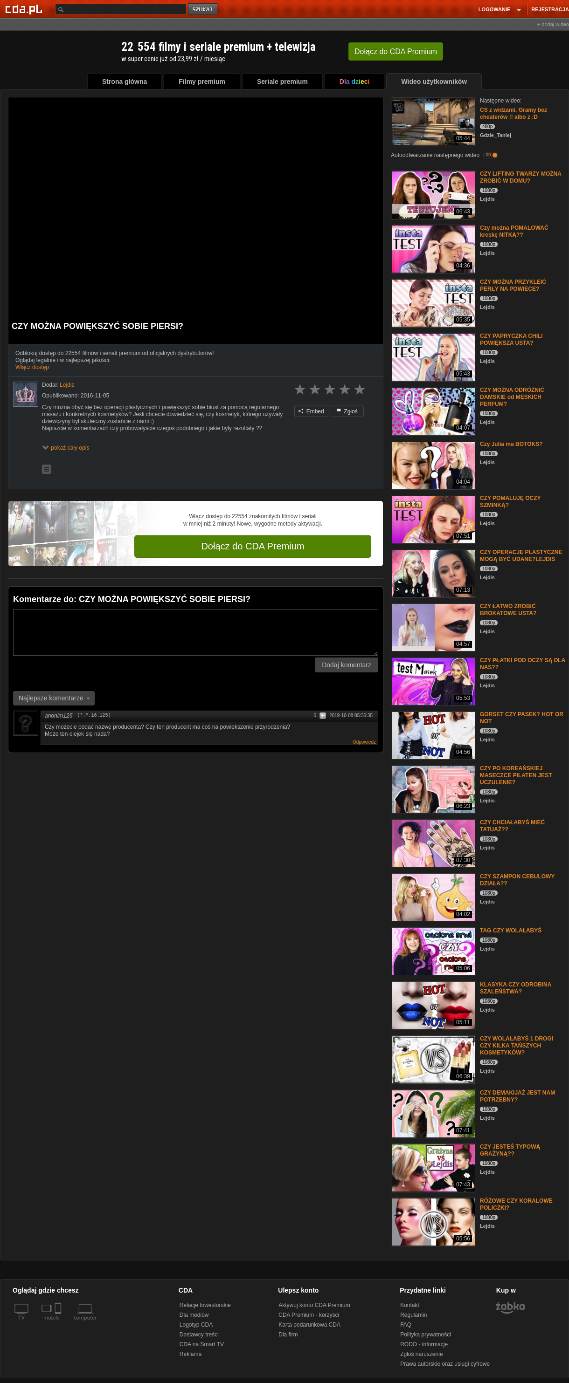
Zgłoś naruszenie (421, 1354)
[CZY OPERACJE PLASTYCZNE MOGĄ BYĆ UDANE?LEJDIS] (432, 572)
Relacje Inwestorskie (205, 1305)
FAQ (405, 1324)
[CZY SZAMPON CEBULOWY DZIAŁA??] (432, 896)
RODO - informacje (424, 1344)
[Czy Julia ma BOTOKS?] (432, 464)
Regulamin (413, 1315)
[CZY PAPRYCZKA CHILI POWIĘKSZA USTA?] (432, 356)
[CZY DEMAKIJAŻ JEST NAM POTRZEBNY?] (432, 1113)
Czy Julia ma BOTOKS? (511, 444)
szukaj (203, 9)
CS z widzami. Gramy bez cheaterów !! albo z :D (513, 113)
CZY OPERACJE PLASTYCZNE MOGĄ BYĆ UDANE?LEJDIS (521, 555)
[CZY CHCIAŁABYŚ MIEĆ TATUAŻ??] (432, 842)
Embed (311, 411)
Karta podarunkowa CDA (309, 1324)
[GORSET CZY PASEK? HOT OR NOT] (432, 734)
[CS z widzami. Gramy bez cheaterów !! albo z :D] (432, 120)
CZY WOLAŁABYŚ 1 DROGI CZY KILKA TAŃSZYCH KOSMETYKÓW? (516, 1045)
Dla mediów (194, 1315)
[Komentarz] (195, 632)
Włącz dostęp (32, 367)
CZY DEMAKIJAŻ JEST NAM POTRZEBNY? (517, 1096)
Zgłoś (347, 411)
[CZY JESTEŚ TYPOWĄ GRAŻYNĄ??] (432, 1167)
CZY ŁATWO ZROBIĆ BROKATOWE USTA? (508, 609)
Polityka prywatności (425, 1334)
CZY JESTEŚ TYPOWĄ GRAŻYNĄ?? (510, 1150)
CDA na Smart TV (202, 1344)
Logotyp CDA (196, 1324)
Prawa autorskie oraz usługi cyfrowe (445, 1364)
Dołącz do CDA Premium (252, 546)
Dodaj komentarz (346, 665)
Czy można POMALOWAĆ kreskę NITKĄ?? (514, 231)
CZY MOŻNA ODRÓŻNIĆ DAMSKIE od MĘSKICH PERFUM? (512, 397)
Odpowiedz (364, 742)
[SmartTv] (59, 1323)
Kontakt (409, 1305)
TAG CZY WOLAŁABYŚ (510, 930)
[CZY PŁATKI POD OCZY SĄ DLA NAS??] (432, 680)
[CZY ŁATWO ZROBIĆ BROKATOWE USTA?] (432, 626)
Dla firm (288, 1334)
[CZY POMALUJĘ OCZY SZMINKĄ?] (432, 518)
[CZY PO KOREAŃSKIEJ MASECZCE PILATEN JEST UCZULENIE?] (432, 788)
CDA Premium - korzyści (308, 1315)
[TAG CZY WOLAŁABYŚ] (432, 950)
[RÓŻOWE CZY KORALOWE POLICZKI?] (432, 1221)
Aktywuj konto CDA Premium (314, 1305)
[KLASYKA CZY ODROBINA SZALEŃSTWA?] (432, 1004)
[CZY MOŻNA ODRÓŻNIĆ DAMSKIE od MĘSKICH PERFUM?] (432, 410)
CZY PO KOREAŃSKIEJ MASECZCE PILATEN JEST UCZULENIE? (516, 775)
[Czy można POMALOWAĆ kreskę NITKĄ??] (432, 248)
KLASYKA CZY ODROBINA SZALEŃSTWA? (515, 988)
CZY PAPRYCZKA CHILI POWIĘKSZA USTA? (511, 339)
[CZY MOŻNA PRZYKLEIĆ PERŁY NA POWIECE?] (432, 302)
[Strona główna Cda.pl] (25, 9)
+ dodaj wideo (553, 24)
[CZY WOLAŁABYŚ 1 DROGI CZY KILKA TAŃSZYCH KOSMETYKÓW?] (432, 1058)
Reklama (190, 1354)
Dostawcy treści (199, 1334)
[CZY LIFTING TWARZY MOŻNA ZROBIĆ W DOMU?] (432, 194)
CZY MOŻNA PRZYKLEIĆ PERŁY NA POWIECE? (513, 285)
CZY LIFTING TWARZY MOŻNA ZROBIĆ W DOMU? (520, 177)
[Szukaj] (121, 9)
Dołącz (395, 51)
